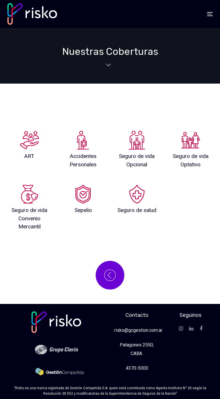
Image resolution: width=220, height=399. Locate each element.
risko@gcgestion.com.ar (138, 330)
